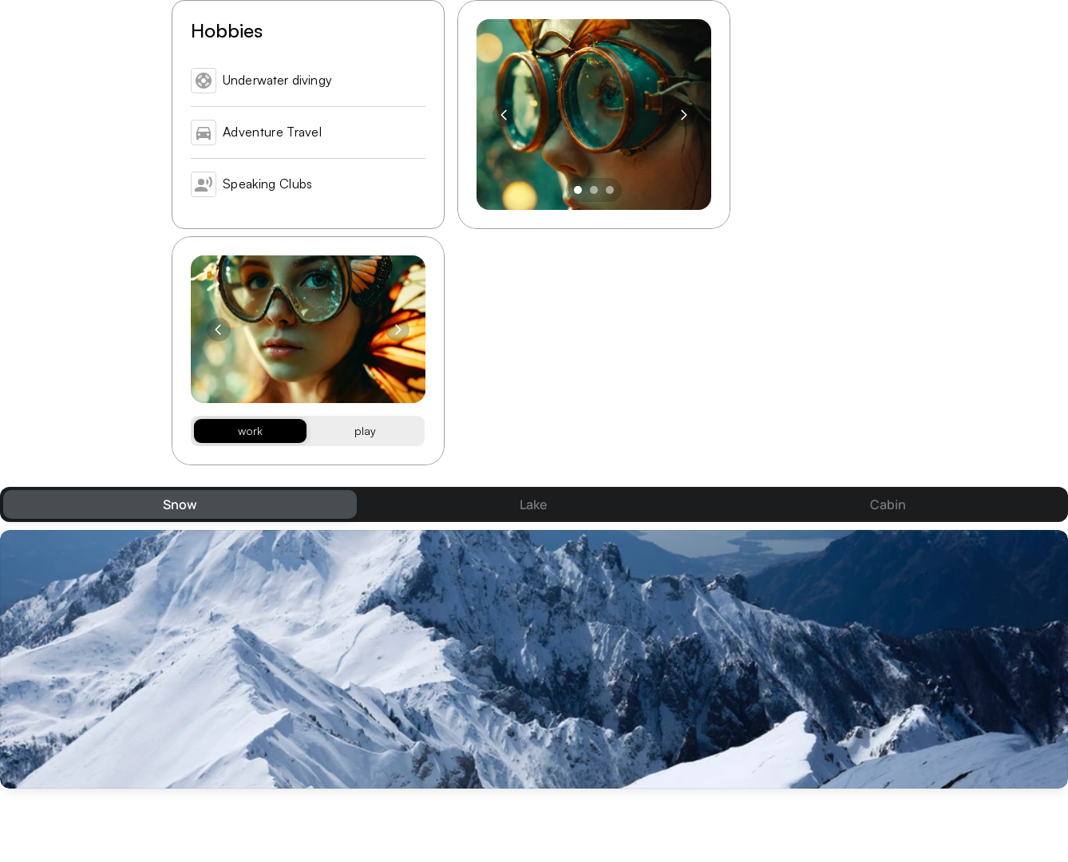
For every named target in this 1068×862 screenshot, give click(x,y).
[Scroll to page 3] (612, 190)
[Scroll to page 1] (576, 190)
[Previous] (504, 115)
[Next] (683, 115)
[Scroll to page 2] (594, 190)
